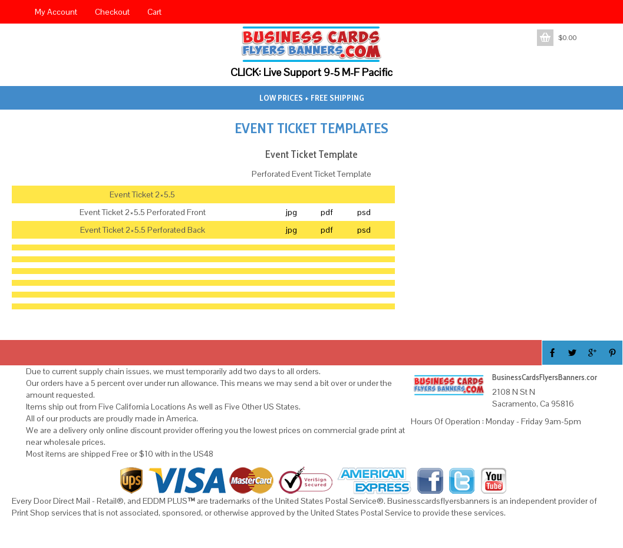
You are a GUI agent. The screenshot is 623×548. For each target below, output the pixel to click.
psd (364, 212)
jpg (291, 212)
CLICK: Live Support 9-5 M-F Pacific (311, 72)
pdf (327, 212)
